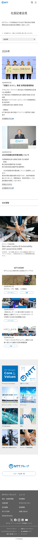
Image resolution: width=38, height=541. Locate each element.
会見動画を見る (7, 118)
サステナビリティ (25, 503)
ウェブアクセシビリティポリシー (9, 531)
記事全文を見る (7, 184)
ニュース (22, 495)
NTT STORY (6, 511)
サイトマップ (24, 534)
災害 (11, 346)
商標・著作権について (12, 534)
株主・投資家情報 (8, 499)
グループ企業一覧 (19, 474)
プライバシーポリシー (12, 528)
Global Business (7, 516)
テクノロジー (11, 292)
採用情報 (22, 507)
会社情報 (5, 202)
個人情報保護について (26, 531)
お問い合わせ (23, 511)
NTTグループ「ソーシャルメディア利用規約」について (19, 523)
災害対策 (5, 503)
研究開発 (22, 499)
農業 (27, 292)
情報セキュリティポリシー (27, 528)
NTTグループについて (9, 495)
